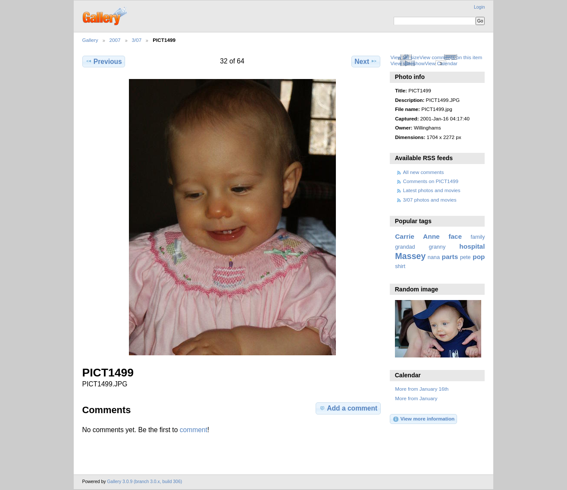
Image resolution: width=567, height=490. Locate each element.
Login (479, 7)
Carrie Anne (417, 236)
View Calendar (441, 63)
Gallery (90, 40)
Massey (410, 256)
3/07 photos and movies (430, 199)
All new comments (423, 172)
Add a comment (348, 408)
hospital (472, 246)
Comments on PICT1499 (431, 181)
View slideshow (407, 63)
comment (193, 429)
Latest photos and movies (431, 190)
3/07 (137, 40)
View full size (404, 57)
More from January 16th (421, 389)
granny (437, 247)
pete (465, 257)
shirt (400, 266)
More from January (416, 398)
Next (365, 61)
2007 (115, 40)
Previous (103, 61)
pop (479, 256)
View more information (423, 419)
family (478, 237)
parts (450, 256)
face (455, 236)
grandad (405, 247)
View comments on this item (451, 57)
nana (434, 257)
